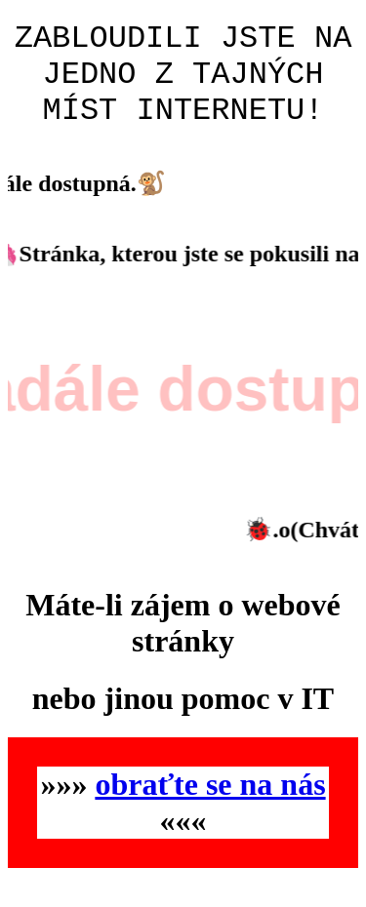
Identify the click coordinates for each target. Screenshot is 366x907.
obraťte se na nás (210, 801)
